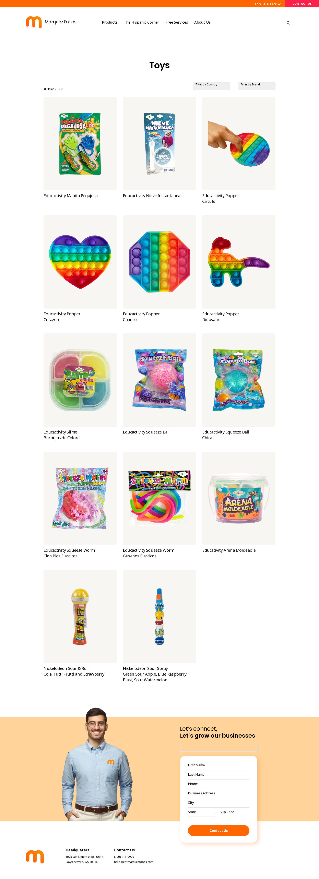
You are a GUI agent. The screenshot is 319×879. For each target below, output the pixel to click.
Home (50, 89)
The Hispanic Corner (141, 22)
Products (110, 22)
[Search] (288, 23)
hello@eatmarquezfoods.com (133, 862)
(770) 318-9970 (268, 3)
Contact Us (302, 3)
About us (202, 22)
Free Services (176, 22)
